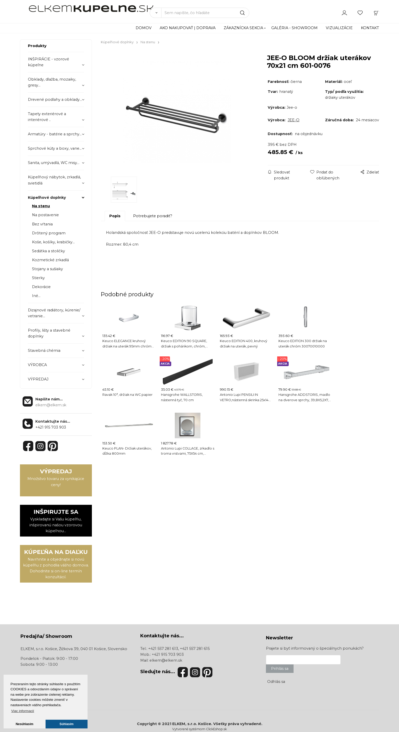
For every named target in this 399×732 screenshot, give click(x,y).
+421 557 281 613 (163, 648)
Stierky (38, 278)
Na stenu (41, 206)
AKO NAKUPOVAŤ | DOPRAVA (187, 28)
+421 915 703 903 (50, 427)
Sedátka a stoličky (48, 251)
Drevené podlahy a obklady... (55, 99)
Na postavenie (45, 215)
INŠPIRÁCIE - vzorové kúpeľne (48, 62)
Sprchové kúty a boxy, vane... (55, 148)
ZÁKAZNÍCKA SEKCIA (243, 28)
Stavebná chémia (44, 350)
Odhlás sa (276, 681)
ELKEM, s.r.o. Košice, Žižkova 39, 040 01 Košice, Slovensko (73, 649)
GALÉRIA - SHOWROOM (294, 28)
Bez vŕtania (42, 224)
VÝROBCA (37, 365)
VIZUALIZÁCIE (339, 28)
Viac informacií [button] (22, 711)
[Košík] (376, 12)
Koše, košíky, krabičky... (53, 242)
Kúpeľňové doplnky (47, 197)
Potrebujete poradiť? (152, 216)
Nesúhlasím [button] (24, 724)
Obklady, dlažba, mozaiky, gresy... (52, 82)
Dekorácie (41, 287)
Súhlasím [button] (67, 724)
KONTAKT (370, 28)
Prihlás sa (279, 668)
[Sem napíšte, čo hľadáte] (205, 13)
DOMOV (144, 28)
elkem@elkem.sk (165, 660)
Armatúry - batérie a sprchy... (55, 134)
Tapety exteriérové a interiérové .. (47, 117)
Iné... (36, 295)
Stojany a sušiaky (47, 269)
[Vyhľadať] (155, 13)
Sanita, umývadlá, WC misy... (53, 162)
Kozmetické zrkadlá (50, 260)
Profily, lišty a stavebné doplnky (49, 333)
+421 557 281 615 (195, 648)
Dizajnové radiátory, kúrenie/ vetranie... (54, 313)
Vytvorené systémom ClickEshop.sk (199, 729)
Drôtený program (49, 233)
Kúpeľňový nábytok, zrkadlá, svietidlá (54, 180)
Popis (115, 216)
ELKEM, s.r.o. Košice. (192, 724)
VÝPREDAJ (38, 379)
